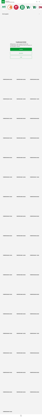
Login (21, 57)
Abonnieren (21, 53)
